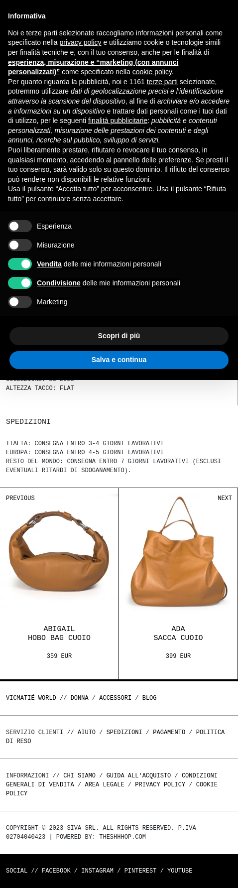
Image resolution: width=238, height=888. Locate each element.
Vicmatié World (31, 698)
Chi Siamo (79, 775)
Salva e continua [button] (119, 360)
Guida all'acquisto (139, 775)
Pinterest (140, 871)
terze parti (162, 82)
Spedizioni (124, 732)
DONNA (80, 698)
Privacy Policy (160, 784)
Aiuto (87, 732)
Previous (20, 498)
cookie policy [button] (152, 72)
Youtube (179, 871)
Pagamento (169, 732)
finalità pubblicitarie (117, 121)
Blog (149, 698)
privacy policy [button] (81, 42)
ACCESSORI (115, 698)
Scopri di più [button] (119, 336)
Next (225, 498)
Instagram (97, 871)
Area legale (104, 784)
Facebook (56, 871)
